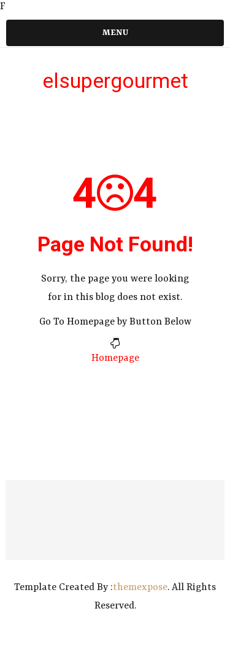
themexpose (140, 587)
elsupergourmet (115, 80)
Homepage (115, 358)
